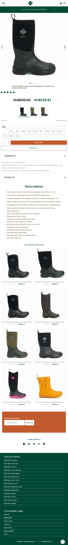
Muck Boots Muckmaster (11, 477)
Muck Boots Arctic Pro (10, 460)
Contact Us (7, 524)
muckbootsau (30, 541)
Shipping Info (35, 156)
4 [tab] (34, 83)
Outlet (5, 534)
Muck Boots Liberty (10, 497)
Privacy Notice (8, 521)
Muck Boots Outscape (10, 500)
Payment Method (9, 531)
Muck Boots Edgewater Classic (13, 487)
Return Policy (8, 527)
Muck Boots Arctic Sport (11, 463)
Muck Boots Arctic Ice (10, 467)
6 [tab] (37, 83)
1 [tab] (30, 83)
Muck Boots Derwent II (11, 483)
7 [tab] (38, 83)
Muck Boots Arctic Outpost (12, 473)
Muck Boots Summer (10, 503)
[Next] (54, 9)
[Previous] (13, 9)
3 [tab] (33, 83)
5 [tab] (35, 83)
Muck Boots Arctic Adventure (12, 470)
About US (7, 514)
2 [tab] (32, 83)
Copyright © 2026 (22, 541)
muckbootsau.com (46, 541)
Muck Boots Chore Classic (11, 480)
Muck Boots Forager (10, 493)
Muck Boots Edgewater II (11, 490)
